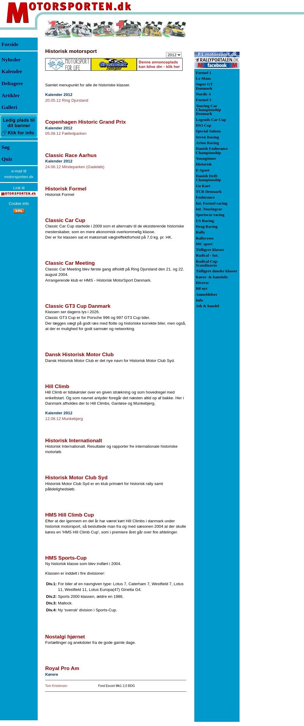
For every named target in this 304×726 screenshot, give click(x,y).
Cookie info (19, 203)
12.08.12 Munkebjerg (64, 418)
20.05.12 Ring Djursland (66, 100)
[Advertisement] (271, 109)
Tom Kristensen (56, 685)
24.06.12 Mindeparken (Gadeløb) (74, 167)
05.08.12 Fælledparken (65, 133)
